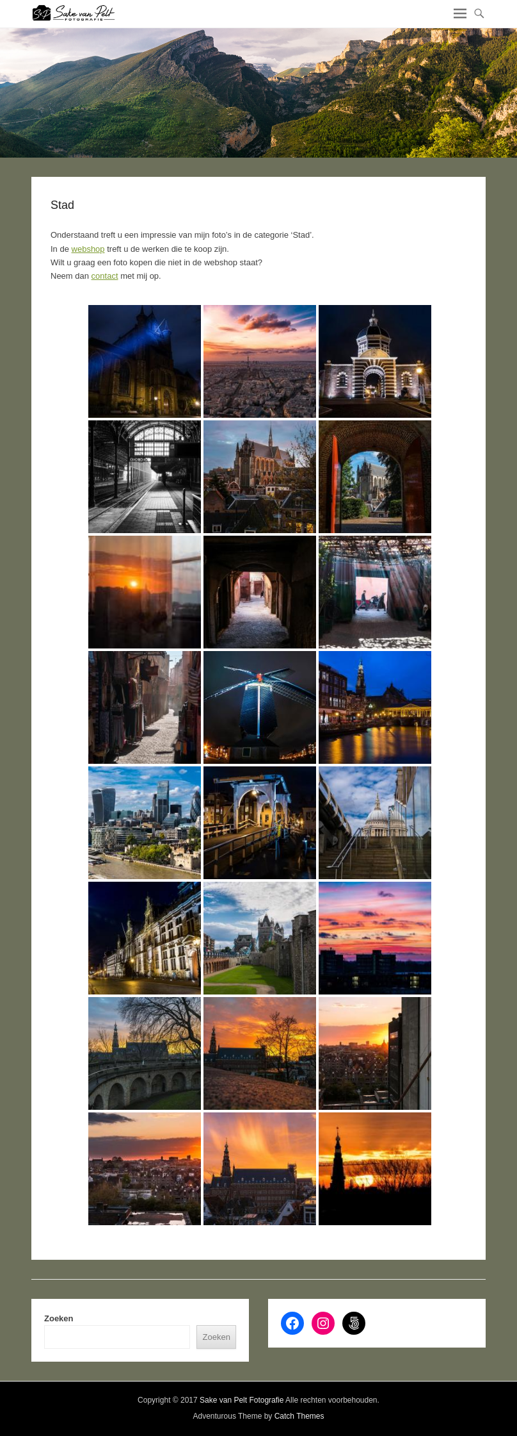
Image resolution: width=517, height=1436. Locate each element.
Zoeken (59, 1318)
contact (104, 276)
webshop (88, 249)
